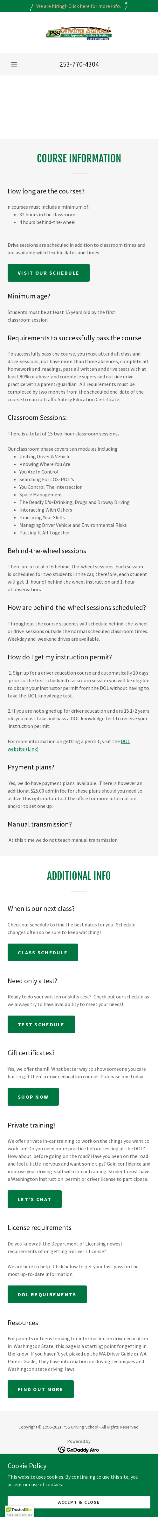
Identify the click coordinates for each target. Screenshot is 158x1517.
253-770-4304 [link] (79, 64)
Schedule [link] (79, 1484)
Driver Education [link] (78, 1475)
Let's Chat (35, 1199)
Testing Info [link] (78, 1492)
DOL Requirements (47, 1294)
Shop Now (33, 1097)
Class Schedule (43, 952)
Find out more (41, 1389)
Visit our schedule (48, 273)
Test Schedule (41, 1024)
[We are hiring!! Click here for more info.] (79, 6)
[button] (14, 64)
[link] (79, 32)
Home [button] (79, 1467)
